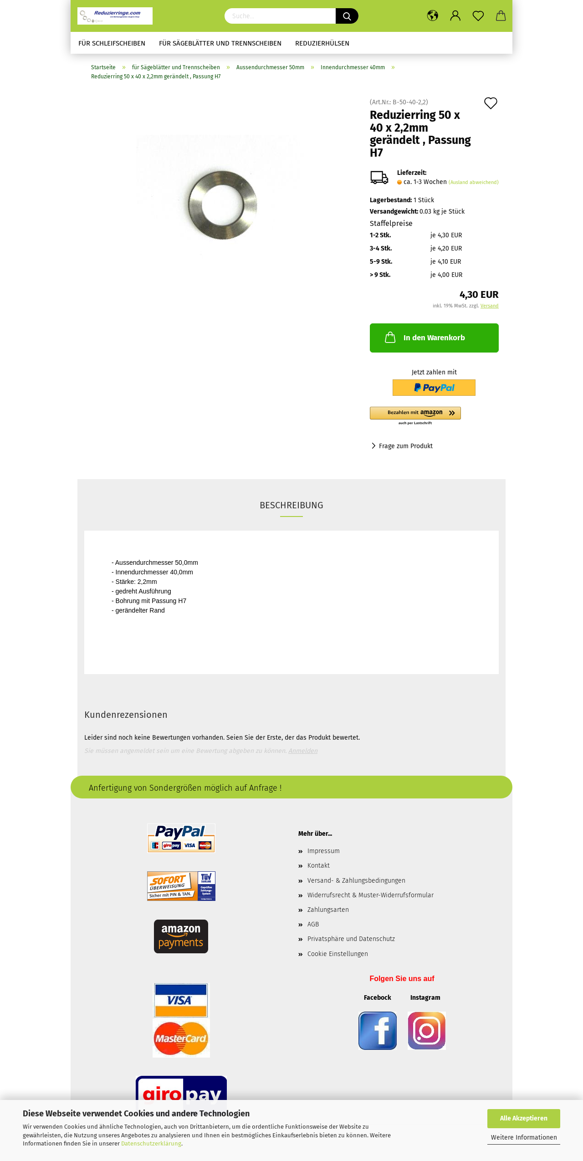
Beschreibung (291, 505)
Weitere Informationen (524, 1137)
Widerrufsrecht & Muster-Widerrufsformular (370, 895)
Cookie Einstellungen (337, 954)
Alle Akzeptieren (523, 1118)
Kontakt (318, 865)
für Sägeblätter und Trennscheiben (220, 43)
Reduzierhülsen (322, 43)
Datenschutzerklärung (151, 1143)
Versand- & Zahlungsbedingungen (356, 881)
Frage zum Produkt (406, 446)
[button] (434, 416)
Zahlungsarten (328, 910)
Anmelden (302, 751)
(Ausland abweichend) (474, 182)
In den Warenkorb (424, 337)
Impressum (323, 851)
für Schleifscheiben (111, 43)
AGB (313, 924)
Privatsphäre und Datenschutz (351, 939)
